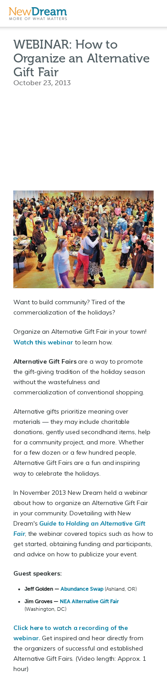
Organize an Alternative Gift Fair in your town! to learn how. (80, 336)
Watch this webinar (43, 342)
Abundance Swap (82, 589)
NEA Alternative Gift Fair (89, 601)
